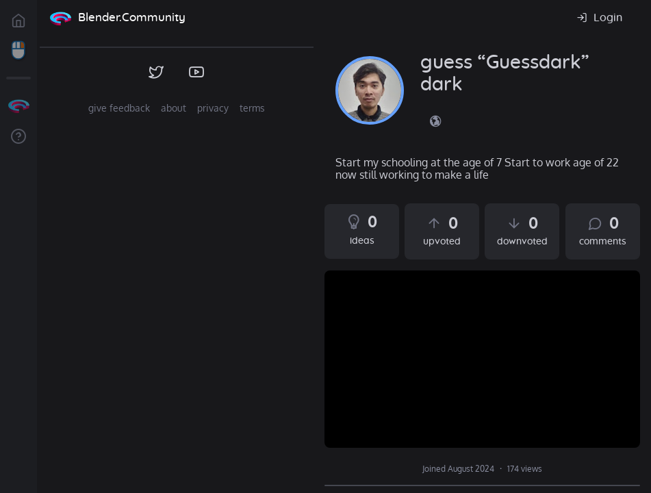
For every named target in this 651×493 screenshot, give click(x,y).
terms (252, 108)
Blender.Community (132, 17)
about (173, 108)
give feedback (119, 108)
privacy (213, 108)
